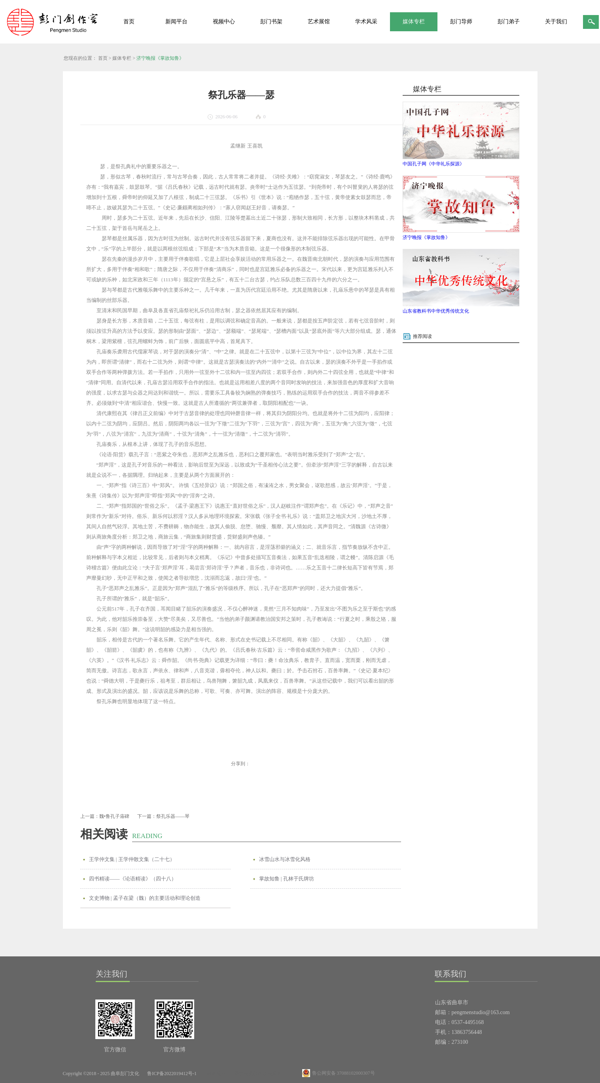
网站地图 (215, 1073)
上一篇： (104, 816)
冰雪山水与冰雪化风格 (284, 859)
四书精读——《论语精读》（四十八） (132, 879)
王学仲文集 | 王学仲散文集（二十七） (132, 859)
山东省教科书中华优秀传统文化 (436, 311)
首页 (128, 22)
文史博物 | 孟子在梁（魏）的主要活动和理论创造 (145, 898)
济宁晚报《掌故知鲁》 (160, 58)
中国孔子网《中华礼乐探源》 (433, 164)
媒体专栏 (121, 58)
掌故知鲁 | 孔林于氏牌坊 (286, 879)
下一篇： (163, 816)
